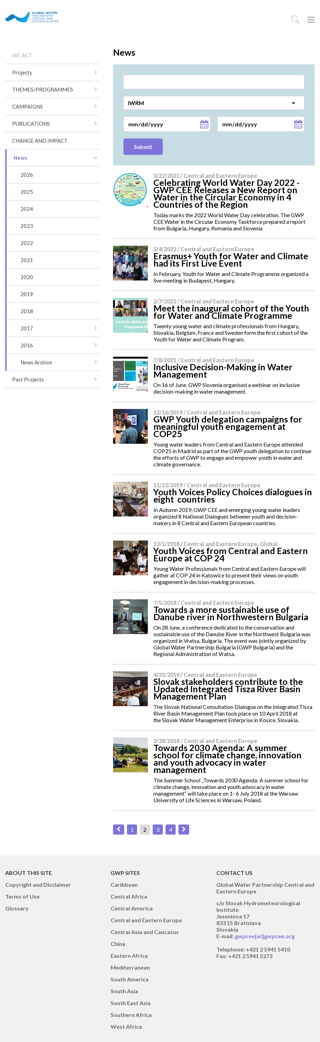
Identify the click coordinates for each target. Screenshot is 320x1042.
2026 (27, 175)
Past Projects (28, 379)
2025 (27, 192)
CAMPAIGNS (27, 106)
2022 (27, 243)
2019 (27, 294)
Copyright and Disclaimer (38, 884)
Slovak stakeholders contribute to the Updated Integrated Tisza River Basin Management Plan (228, 688)
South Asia (124, 991)
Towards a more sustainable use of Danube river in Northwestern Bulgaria (230, 613)
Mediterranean (130, 967)
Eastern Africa (129, 955)
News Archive (36, 362)
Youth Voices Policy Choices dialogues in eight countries (232, 495)
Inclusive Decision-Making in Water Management (223, 370)
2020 (27, 277)
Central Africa (129, 896)
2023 (27, 226)
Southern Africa (131, 1014)
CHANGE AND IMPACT (39, 140)
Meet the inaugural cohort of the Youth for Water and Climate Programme (231, 312)
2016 (27, 345)
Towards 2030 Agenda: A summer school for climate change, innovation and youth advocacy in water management (227, 758)
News (20, 158)
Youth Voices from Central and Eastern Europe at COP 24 (230, 554)
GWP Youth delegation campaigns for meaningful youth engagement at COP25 (227, 426)
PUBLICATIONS (31, 123)
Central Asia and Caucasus (145, 932)
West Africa (126, 1026)
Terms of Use (22, 896)
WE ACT (22, 55)
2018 (27, 311)
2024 (27, 209)
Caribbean (124, 884)
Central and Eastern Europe (146, 920)
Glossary (17, 908)
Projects (22, 72)
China (118, 943)
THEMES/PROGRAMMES (42, 89)
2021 (27, 260)
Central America (132, 908)
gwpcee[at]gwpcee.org (265, 936)
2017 (27, 328)
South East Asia (131, 1003)
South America (130, 979)
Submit (143, 146)
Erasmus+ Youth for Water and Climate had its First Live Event (230, 259)
